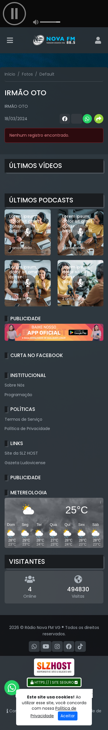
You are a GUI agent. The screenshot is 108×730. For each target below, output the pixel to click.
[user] (98, 40)
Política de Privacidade (27, 428)
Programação (18, 395)
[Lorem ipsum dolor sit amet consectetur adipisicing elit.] (28, 232)
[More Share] (98, 118)
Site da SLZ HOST (21, 453)
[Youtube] (46, 647)
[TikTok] (80, 647)
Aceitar (67, 716)
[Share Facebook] (64, 118)
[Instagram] (57, 647)
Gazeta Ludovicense (25, 463)
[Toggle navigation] (9, 40)
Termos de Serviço (23, 419)
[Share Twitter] (75, 118)
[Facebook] (68, 647)
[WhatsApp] (34, 647)
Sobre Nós (14, 385)
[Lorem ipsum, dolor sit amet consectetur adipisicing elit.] (81, 232)
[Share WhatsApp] (87, 118)
